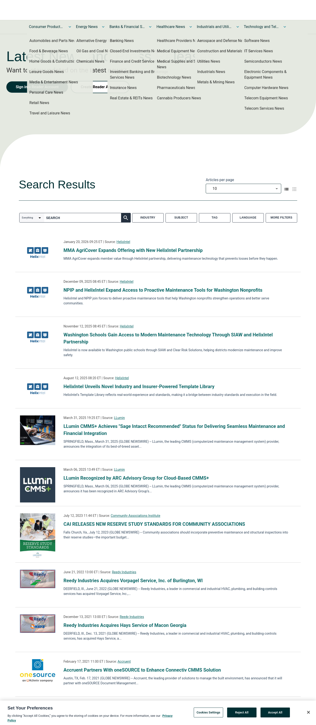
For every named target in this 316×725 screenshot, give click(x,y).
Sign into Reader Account (37, 87)
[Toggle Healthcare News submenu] (190, 26)
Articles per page (220, 180)
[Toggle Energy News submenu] (103, 26)
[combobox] (243, 188)
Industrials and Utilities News (214, 26)
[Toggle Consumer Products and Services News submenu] (69, 26)
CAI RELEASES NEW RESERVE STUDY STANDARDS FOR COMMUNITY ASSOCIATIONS (154, 524)
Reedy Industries (124, 572)
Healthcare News (170, 26)
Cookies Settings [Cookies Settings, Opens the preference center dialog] (208, 715)
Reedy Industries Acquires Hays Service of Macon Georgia (124, 625)
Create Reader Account (100, 87)
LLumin (119, 418)
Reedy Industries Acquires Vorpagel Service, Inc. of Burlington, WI (133, 580)
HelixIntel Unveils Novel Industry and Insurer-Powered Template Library (138, 386)
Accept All (275, 715)
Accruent (124, 661)
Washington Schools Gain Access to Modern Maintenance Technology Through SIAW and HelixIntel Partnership (168, 338)
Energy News (87, 26)
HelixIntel (123, 242)
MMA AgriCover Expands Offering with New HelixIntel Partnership (133, 250)
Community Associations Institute (135, 516)
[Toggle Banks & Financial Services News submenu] (150, 26)
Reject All (242, 715)
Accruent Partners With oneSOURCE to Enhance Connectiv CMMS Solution (142, 670)
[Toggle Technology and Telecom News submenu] (284, 26)
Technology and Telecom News (261, 26)
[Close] (308, 715)
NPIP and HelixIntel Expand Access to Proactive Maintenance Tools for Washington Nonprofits (162, 290)
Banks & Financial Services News (127, 26)
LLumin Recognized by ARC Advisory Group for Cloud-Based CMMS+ (136, 478)
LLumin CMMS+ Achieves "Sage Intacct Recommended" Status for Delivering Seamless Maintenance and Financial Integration (174, 429)
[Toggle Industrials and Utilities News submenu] (237, 26)
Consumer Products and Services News (46, 26)
